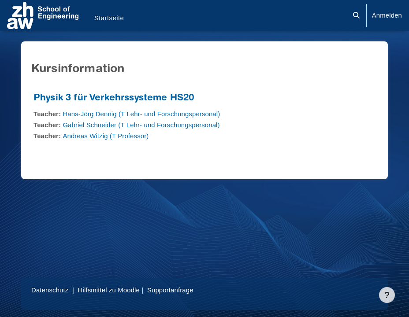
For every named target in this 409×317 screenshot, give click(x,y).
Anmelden (387, 15)
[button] (356, 15)
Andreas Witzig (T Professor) (106, 136)
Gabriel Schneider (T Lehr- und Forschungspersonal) (141, 125)
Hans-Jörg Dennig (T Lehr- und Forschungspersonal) (141, 114)
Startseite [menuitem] (109, 18)
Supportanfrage (170, 290)
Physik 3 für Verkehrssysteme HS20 (113, 98)
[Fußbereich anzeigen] (387, 295)
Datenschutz (49, 290)
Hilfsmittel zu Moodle (109, 290)
